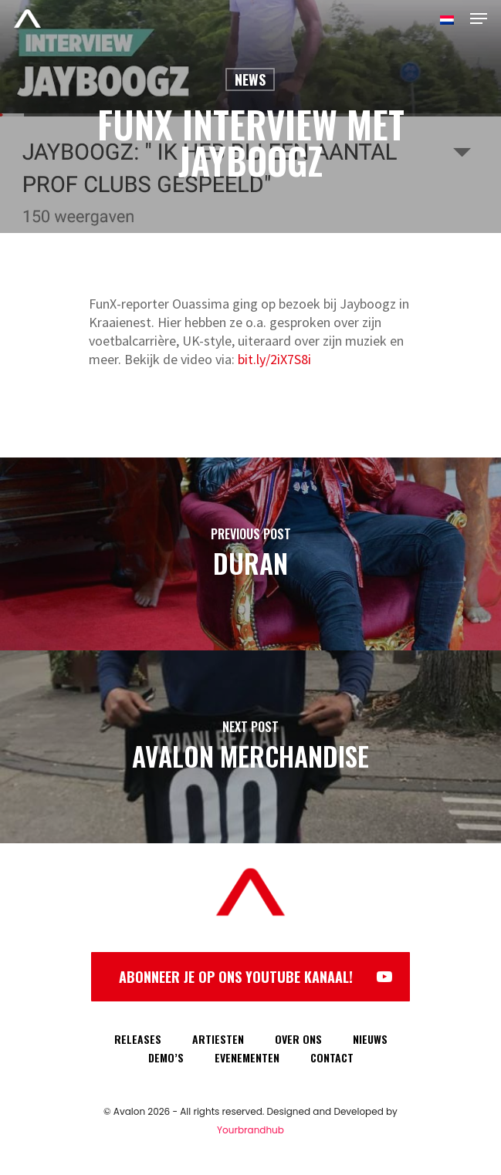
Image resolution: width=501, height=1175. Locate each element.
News (250, 79)
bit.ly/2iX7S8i (274, 359)
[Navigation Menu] (478, 18)
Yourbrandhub (250, 1129)
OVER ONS (298, 1039)
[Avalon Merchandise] (250, 746)
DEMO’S (166, 1057)
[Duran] (250, 554)
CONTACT (332, 1057)
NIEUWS (370, 1039)
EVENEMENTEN (247, 1057)
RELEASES (137, 1039)
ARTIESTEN (218, 1039)
